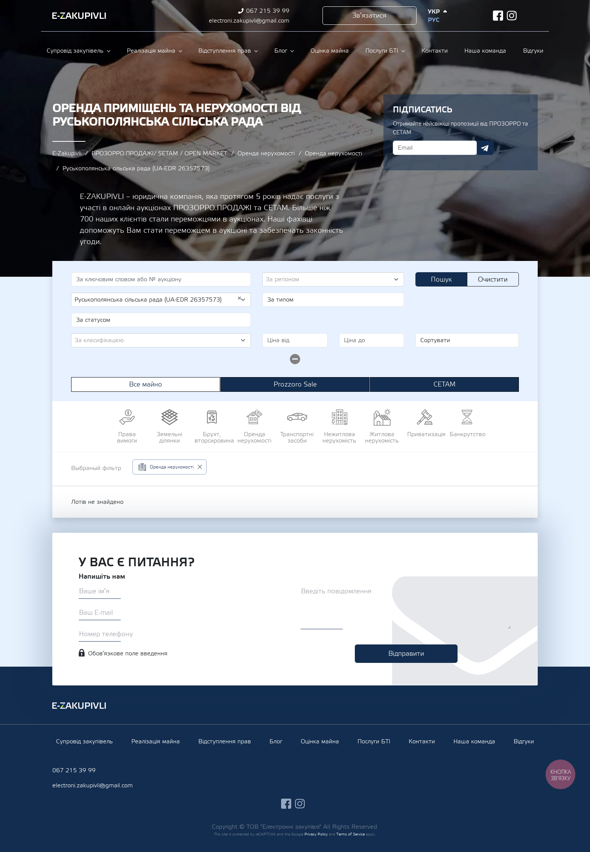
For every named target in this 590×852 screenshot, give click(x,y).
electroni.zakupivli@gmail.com (249, 20)
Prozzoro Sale (295, 384)
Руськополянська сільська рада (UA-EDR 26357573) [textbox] (158, 299)
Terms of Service (350, 834)
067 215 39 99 (267, 11)
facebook (498, 16)
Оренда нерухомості (266, 153)
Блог (280, 51)
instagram (512, 16)
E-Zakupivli (66, 153)
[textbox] (330, 279)
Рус (433, 20)
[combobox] (333, 279)
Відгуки (533, 51)
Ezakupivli (79, 15)
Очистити (493, 279)
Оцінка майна (329, 51)
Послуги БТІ (381, 51)
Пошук (441, 279)
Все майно (145, 384)
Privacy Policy (316, 834)
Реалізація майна (151, 51)
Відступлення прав (224, 51)
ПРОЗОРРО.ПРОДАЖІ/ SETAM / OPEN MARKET (159, 153)
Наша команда (485, 51)
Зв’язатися (369, 15)
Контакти (434, 51)
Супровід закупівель (75, 51)
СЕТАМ (444, 384)
